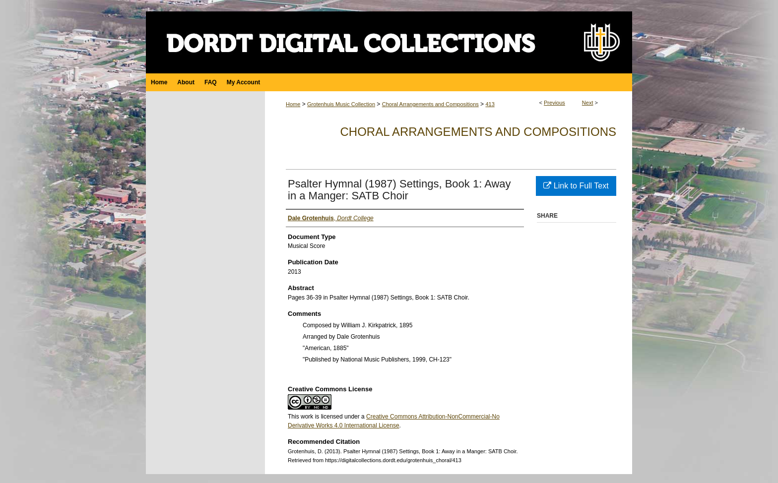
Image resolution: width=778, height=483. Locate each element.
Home (293, 104)
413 (489, 104)
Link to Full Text (575, 185)
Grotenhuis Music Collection (341, 104)
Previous (554, 103)
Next (587, 103)
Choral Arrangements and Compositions (430, 104)
